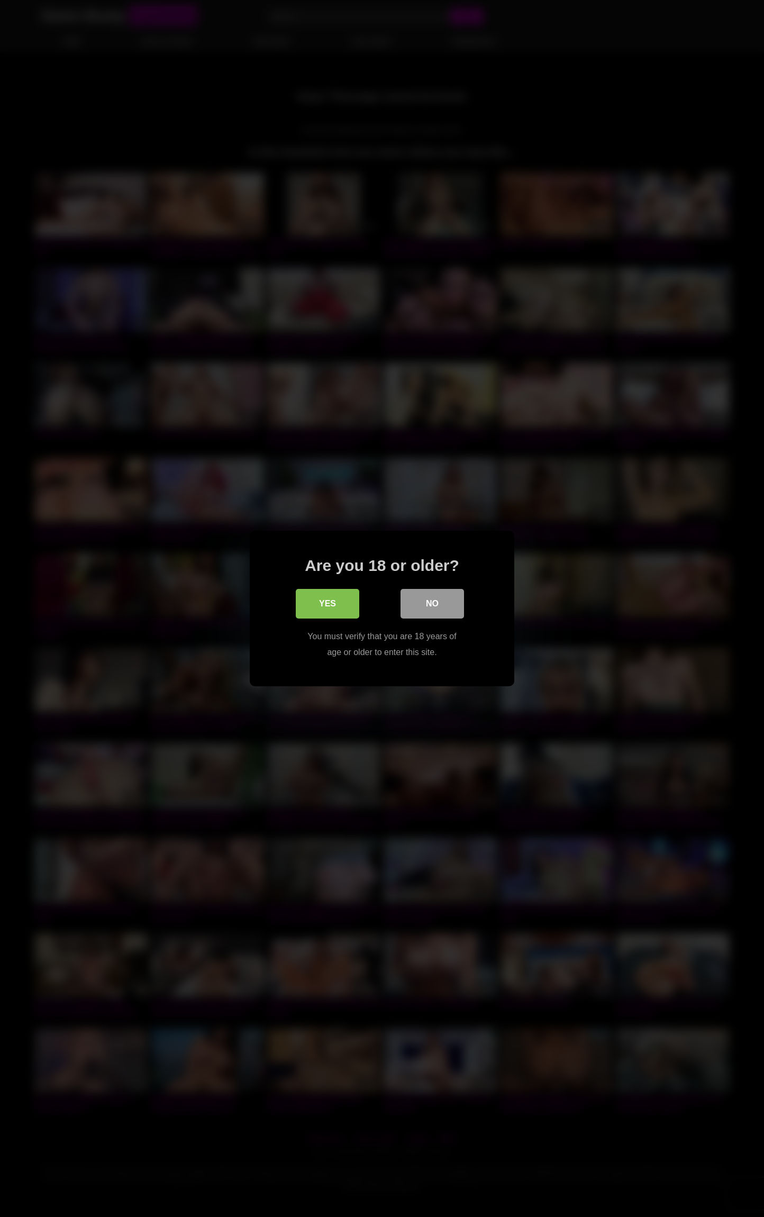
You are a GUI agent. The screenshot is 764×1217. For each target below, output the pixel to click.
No (432, 603)
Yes (327, 603)
